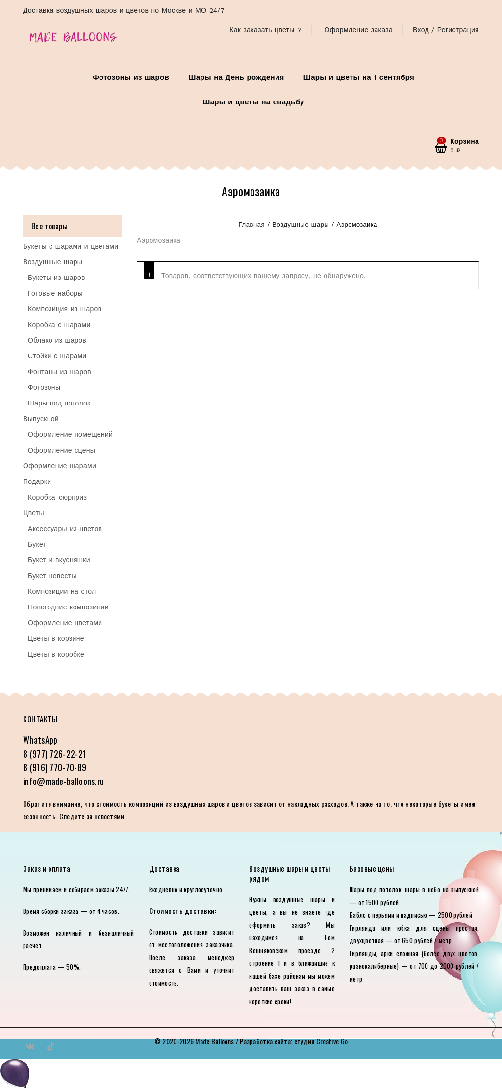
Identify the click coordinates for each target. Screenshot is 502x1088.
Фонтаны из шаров (59, 372)
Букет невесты (52, 576)
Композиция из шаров (64, 309)
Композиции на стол (62, 591)
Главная (252, 224)
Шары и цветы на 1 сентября (358, 77)
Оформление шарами (59, 466)
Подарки (37, 481)
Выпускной (41, 419)
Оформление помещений (70, 434)
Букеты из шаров (56, 277)
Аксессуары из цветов (65, 528)
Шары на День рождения (236, 77)
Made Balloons (214, 1041)
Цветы (33, 513)
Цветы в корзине (56, 638)
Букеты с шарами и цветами (70, 246)
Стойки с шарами (57, 356)
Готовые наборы (55, 293)
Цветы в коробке (56, 654)
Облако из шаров (57, 340)
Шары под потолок (59, 403)
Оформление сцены (61, 450)
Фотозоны (44, 387)
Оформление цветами (65, 623)
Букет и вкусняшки (59, 560)
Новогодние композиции (68, 607)
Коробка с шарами (59, 325)
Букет (37, 544)
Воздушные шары (300, 224)
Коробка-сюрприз (57, 497)
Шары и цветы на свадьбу (253, 102)
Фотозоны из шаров (131, 77)
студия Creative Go (321, 1041)
